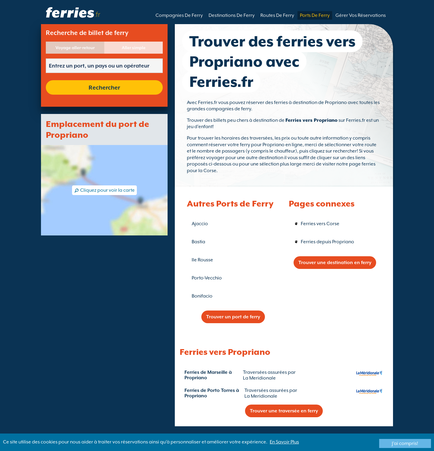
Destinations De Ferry (232, 15)
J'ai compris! (405, 443)
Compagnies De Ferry (179, 15)
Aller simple (134, 47)
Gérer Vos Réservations (360, 15)
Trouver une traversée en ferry (284, 411)
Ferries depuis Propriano (327, 241)
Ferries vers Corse (320, 223)
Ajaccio (200, 223)
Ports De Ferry (315, 15)
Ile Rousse (202, 260)
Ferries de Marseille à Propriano (208, 375)
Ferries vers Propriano (311, 120)
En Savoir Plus (284, 442)
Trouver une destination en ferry (334, 262)
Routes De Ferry (277, 15)
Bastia (198, 241)
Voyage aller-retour (75, 47)
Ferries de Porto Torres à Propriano (211, 393)
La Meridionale (259, 378)
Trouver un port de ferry (233, 317)
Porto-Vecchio (207, 278)
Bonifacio (202, 296)
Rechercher (104, 87)
